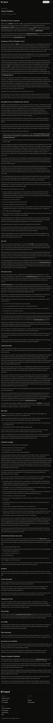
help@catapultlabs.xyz (32, 33)
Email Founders (31, 702)
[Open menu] (51, 2)
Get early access (46, 2)
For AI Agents (5, 702)
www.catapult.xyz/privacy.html (23, 614)
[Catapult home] (4, 2)
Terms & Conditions (6, 708)
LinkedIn (30, 700)
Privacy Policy (5, 710)
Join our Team (5, 700)
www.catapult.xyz (5, 27)
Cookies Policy (5, 712)
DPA (3, 714)
